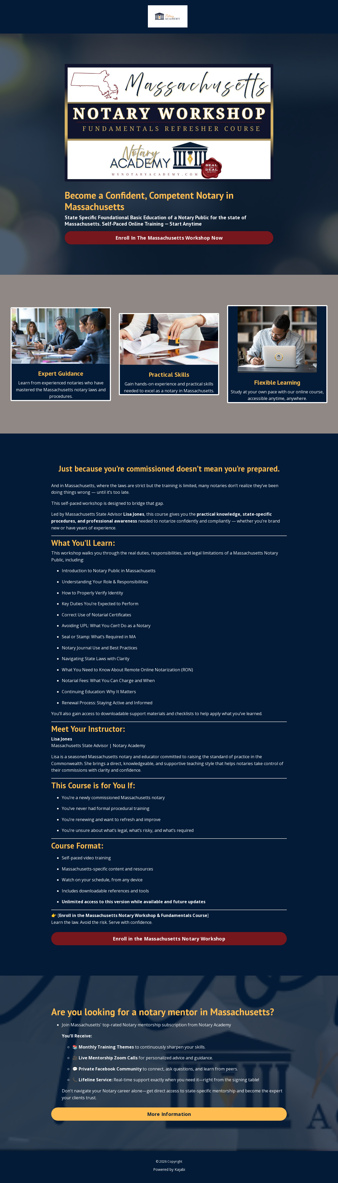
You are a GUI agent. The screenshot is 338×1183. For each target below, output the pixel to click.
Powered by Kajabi (169, 1169)
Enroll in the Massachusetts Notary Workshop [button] (169, 938)
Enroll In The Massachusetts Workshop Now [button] (169, 237)
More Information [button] (169, 1114)
